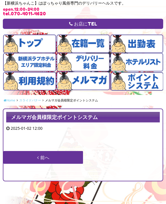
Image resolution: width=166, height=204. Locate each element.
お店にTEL (83, 24)
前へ (43, 157)
